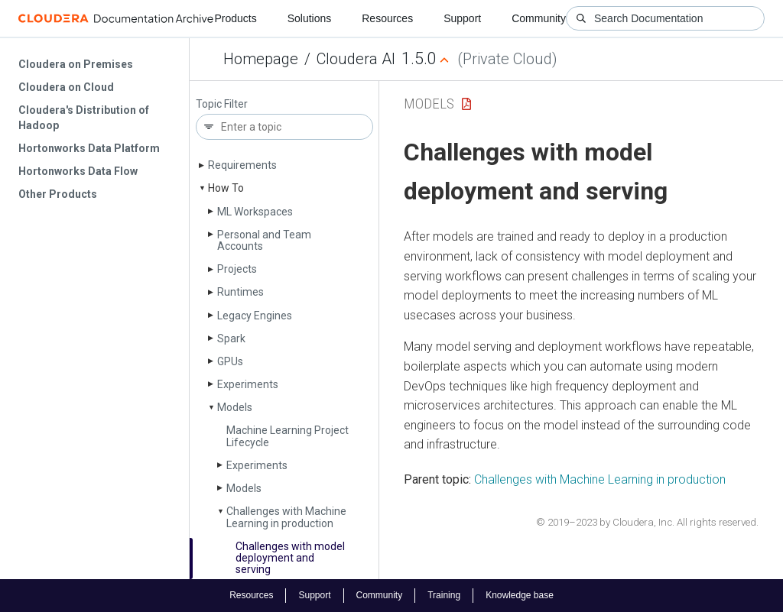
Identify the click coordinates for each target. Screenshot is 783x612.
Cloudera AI (356, 59)
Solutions (310, 18)
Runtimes (240, 292)
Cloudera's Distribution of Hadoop (83, 117)
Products (235, 18)
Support (462, 18)
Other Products (57, 194)
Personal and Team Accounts (264, 240)
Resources (387, 18)
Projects (237, 269)
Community (539, 18)
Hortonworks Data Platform (89, 148)
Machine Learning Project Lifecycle (287, 436)
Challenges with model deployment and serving (290, 558)
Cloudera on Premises (75, 64)
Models (234, 407)
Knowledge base (520, 595)
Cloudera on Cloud (66, 87)
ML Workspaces (255, 212)
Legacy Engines (254, 315)
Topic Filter (222, 104)
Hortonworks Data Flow (78, 171)
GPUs (230, 361)
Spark (231, 338)
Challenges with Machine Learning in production (286, 517)
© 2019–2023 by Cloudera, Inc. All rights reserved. (647, 522)
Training (443, 595)
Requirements (242, 165)
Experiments (247, 384)
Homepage (260, 59)
